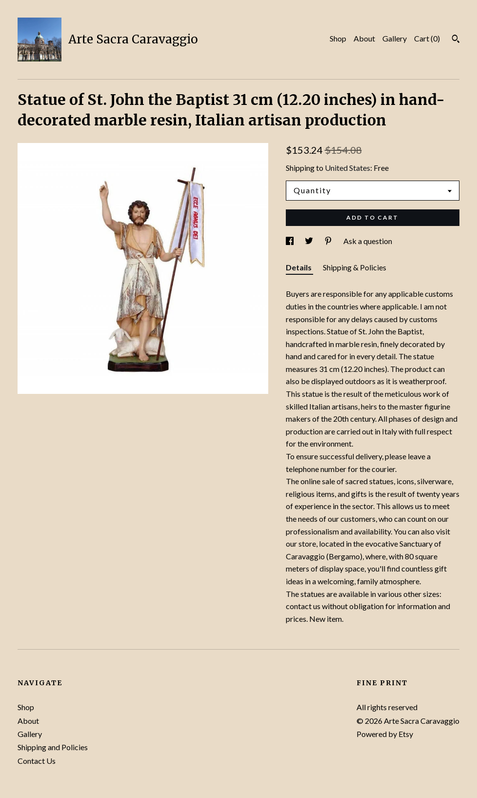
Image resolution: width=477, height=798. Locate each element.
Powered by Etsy (385, 733)
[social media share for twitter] (310, 241)
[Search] (455, 40)
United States (347, 167)
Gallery (394, 38)
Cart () (427, 38)
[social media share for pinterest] (329, 241)
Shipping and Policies (53, 747)
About (364, 38)
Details (299, 267)
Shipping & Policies (354, 267)
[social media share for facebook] (290, 241)
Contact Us (37, 760)
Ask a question (367, 241)
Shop (338, 38)
